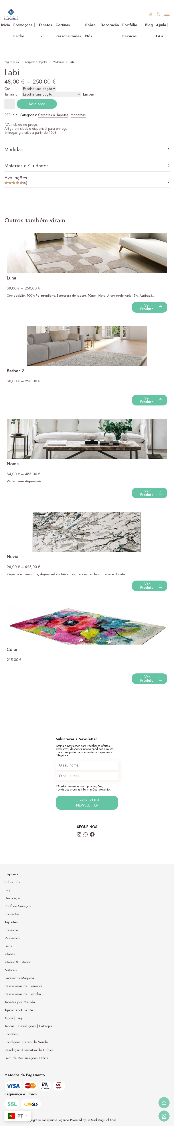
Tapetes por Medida (19, 1002)
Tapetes (45, 26)
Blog (149, 25)
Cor (7, 88)
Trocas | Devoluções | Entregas (28, 1026)
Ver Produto (151, 307)
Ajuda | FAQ (162, 26)
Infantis (9, 954)
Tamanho (11, 94)
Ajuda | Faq (13, 1018)
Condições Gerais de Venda (26, 1042)
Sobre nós (12, 882)
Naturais (10, 970)
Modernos (12, 938)
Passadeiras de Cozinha (22, 994)
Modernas (58, 62)
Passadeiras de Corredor (23, 986)
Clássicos (11, 930)
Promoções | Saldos (24, 26)
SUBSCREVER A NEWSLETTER (87, 803)
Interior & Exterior (17, 962)
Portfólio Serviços (129, 26)
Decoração (110, 25)
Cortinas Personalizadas (68, 26)
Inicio (5, 25)
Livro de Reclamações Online (26, 1058)
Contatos (11, 1034)
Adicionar (36, 104)
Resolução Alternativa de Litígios (29, 1050)
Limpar (88, 94)
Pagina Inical (12, 62)
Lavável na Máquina (19, 978)
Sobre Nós (90, 26)
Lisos (8, 946)
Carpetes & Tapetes (36, 62)
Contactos (12, 914)
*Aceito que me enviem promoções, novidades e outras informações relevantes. (87, 788)
